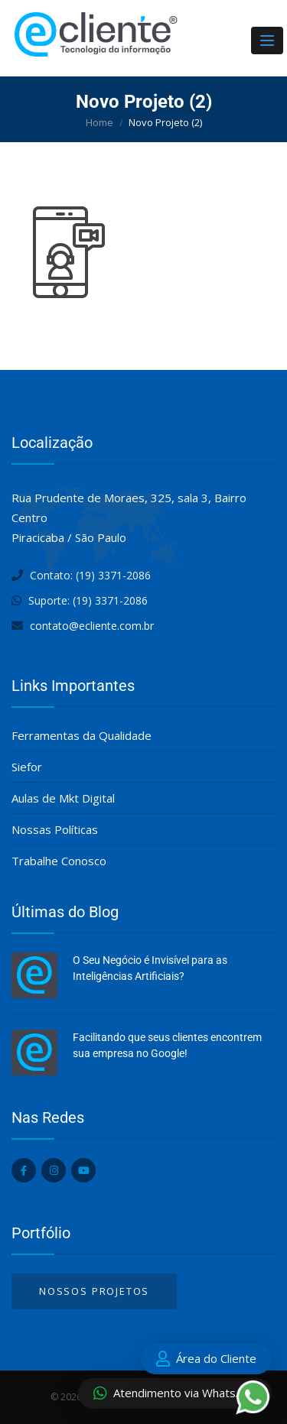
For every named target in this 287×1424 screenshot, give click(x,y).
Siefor (26, 766)
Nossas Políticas (54, 829)
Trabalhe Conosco (58, 860)
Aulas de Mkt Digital (63, 798)
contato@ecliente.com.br (92, 625)
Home (99, 122)
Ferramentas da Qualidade (81, 735)
